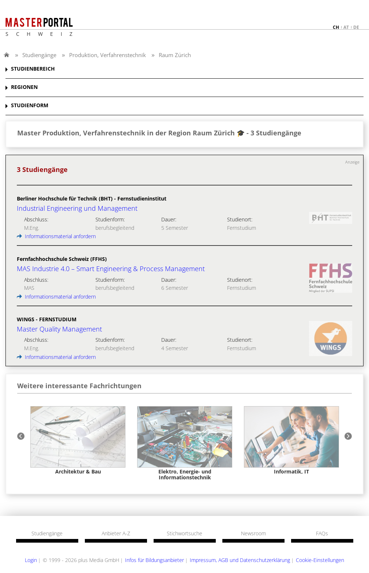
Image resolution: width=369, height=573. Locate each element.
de (356, 27)
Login (31, 560)
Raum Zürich (175, 55)
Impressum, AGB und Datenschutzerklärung (240, 560)
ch (336, 27)
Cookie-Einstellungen (320, 560)
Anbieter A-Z (116, 533)
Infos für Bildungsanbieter (154, 560)
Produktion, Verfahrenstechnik (107, 55)
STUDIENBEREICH (33, 69)
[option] (78, 440)
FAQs (322, 533)
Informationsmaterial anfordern (56, 236)
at (346, 27)
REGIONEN (24, 87)
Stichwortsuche (184, 533)
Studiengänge (39, 55)
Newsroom (253, 533)
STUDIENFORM (29, 105)
